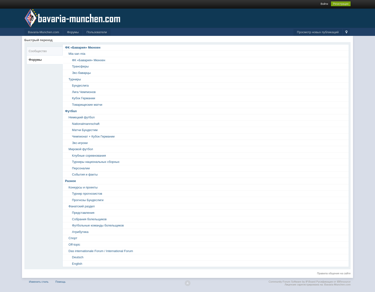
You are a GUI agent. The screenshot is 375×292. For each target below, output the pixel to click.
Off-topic (74, 244)
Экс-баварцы (81, 73)
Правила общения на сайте (334, 273)
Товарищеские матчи (87, 104)
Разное (70, 181)
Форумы (73, 32)
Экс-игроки (80, 143)
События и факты (85, 174)
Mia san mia (76, 53)
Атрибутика (80, 232)
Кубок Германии (83, 98)
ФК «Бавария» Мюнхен (83, 47)
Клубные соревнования (89, 155)
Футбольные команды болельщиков (98, 225)
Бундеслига (80, 85)
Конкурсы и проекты (83, 187)
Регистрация (340, 3)
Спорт (72, 238)
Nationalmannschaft (86, 124)
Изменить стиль (39, 281)
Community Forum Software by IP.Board (292, 281)
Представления (83, 213)
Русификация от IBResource (333, 281)
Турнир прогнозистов (87, 193)
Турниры (74, 79)
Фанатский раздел (81, 206)
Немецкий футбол (81, 117)
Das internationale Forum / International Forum (100, 251)
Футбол (71, 111)
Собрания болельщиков (89, 219)
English (77, 263)
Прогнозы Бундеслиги (88, 200)
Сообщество (38, 51)
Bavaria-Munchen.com (43, 32)
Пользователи (97, 32)
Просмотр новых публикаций (318, 32)
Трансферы (80, 66)
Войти (324, 3)
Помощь (61, 281)
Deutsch (78, 257)
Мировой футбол (80, 149)
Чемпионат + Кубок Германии (93, 136)
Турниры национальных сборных (96, 162)
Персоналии (81, 168)
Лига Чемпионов (84, 92)
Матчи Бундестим (85, 130)
